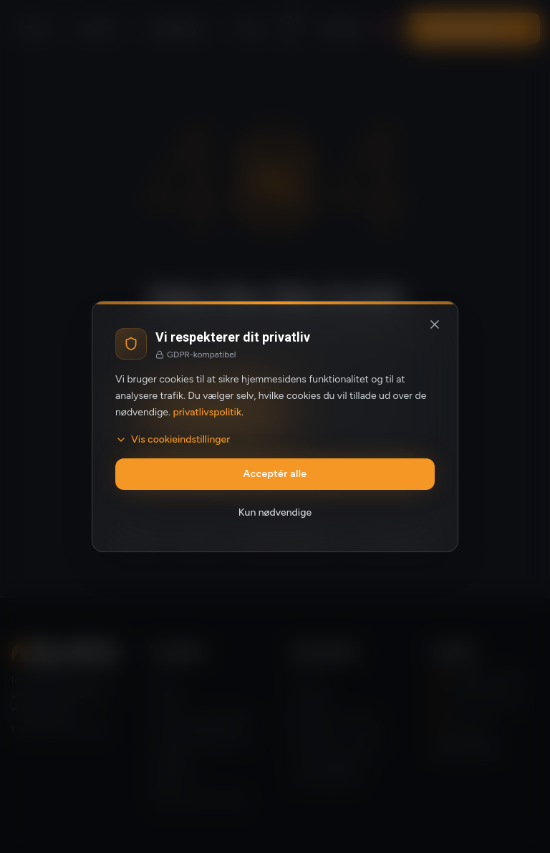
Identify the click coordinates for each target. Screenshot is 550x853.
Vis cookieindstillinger (172, 439)
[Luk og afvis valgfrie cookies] (434, 324)
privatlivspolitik (207, 412)
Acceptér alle (275, 474)
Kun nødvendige (275, 512)
